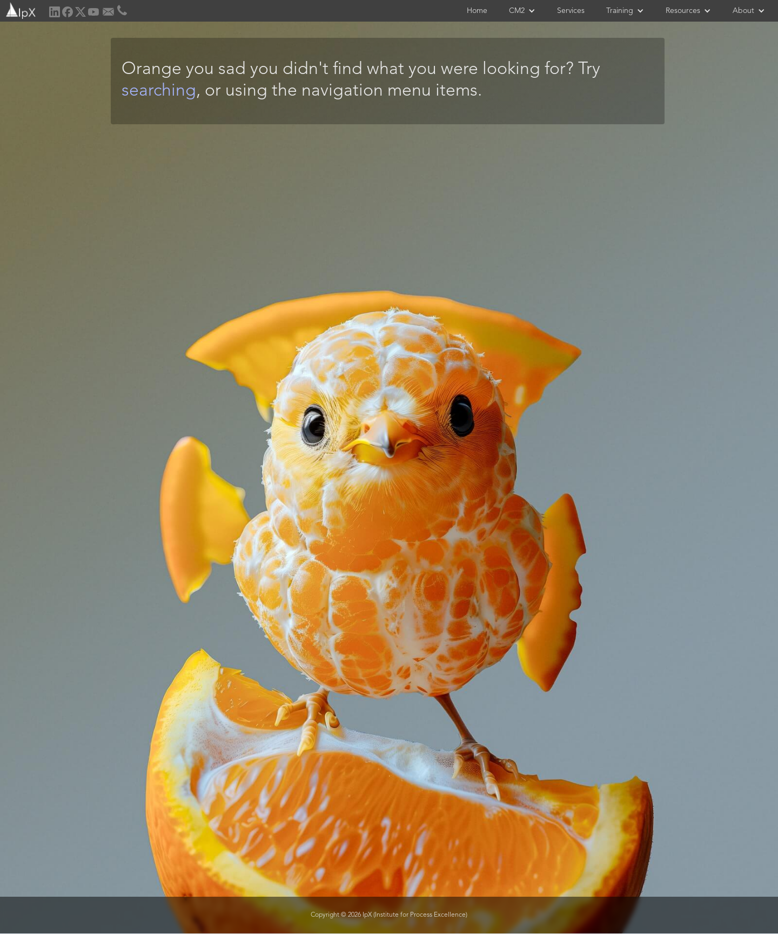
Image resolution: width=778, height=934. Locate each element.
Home (477, 11)
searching (159, 91)
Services (571, 11)
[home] (19, 9)
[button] (522, 11)
